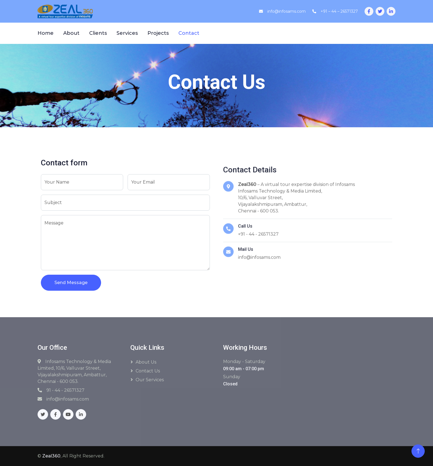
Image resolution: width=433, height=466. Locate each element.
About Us (146, 362)
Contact (188, 33)
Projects (158, 33)
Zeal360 (51, 456)
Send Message (71, 282)
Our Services (150, 379)
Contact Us (148, 371)
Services (127, 33)
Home (46, 33)
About (71, 33)
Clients (98, 33)
